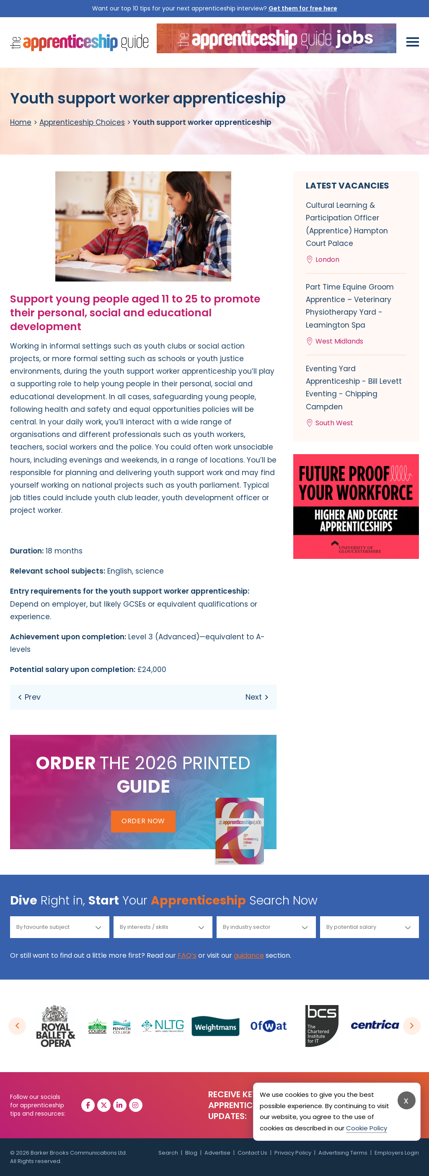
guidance (249, 955)
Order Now (143, 821)
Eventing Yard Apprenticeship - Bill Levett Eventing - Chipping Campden (356, 396)
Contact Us (252, 1153)
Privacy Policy (292, 1153)
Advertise (217, 1153)
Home (20, 122)
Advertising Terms (342, 1153)
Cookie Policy (366, 1128)
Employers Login (397, 1153)
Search (168, 1153)
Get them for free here (303, 8)
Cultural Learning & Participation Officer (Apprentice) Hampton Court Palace (356, 233)
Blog (191, 1153)
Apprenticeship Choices (82, 122)
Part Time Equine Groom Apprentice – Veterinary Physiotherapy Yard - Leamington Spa (356, 315)
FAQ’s (187, 955)
